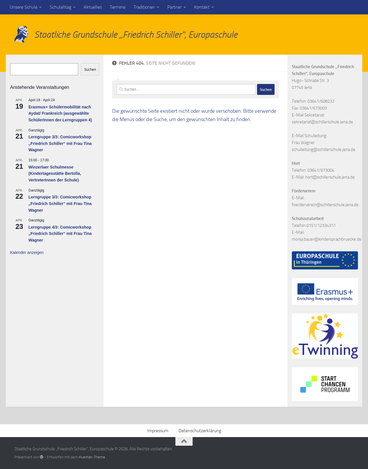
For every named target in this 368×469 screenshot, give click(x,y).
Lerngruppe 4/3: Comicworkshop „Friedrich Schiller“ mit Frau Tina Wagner (60, 233)
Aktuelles (93, 7)
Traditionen (144, 7)
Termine (117, 7)
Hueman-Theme (92, 457)
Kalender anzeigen (27, 252)
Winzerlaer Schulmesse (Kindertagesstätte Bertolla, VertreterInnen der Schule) (54, 173)
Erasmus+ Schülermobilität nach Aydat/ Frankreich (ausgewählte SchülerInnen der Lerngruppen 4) (60, 113)
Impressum (157, 430)
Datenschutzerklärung (200, 430)
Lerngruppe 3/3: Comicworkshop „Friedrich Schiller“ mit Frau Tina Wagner (60, 143)
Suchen (90, 69)
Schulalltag (60, 7)
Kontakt (202, 7)
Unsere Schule (23, 7)
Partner (174, 7)
